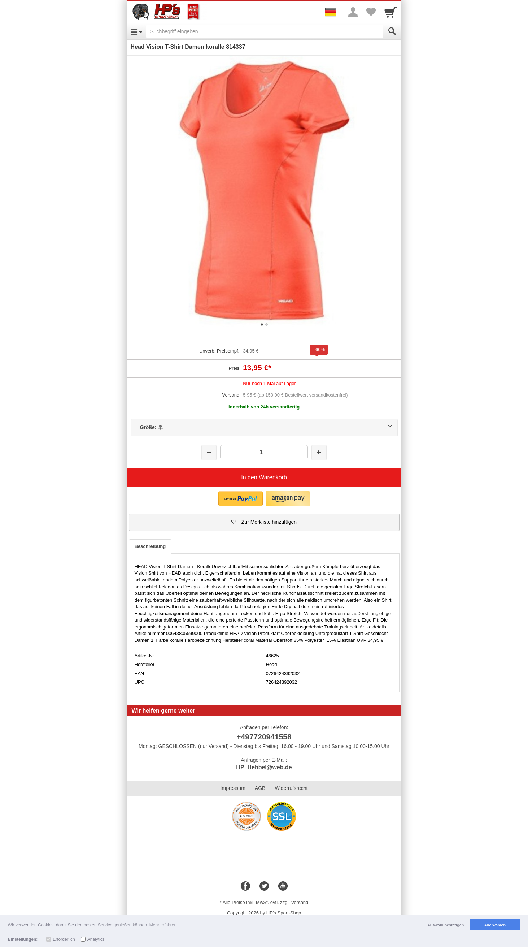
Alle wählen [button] (495, 925)
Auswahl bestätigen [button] (445, 925)
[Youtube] (283, 886)
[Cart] (391, 11)
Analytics (96, 939)
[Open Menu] (136, 31)
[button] (240, 498)
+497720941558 (263, 736)
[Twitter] (264, 886)
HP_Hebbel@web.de (264, 767)
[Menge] (264, 452)
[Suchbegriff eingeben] (264, 31)
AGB (260, 788)
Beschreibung (150, 546)
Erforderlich (64, 939)
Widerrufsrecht (291, 788)
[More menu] (353, 11)
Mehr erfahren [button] (162, 924)
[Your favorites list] (371, 11)
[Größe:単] (264, 427)
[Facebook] (245, 886)
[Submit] (392, 31)
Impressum (233, 788)
